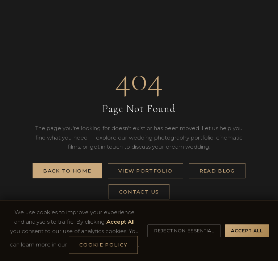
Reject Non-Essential (184, 230)
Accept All (247, 230)
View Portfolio (145, 171)
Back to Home (67, 171)
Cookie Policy (103, 245)
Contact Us (139, 192)
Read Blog (217, 171)
